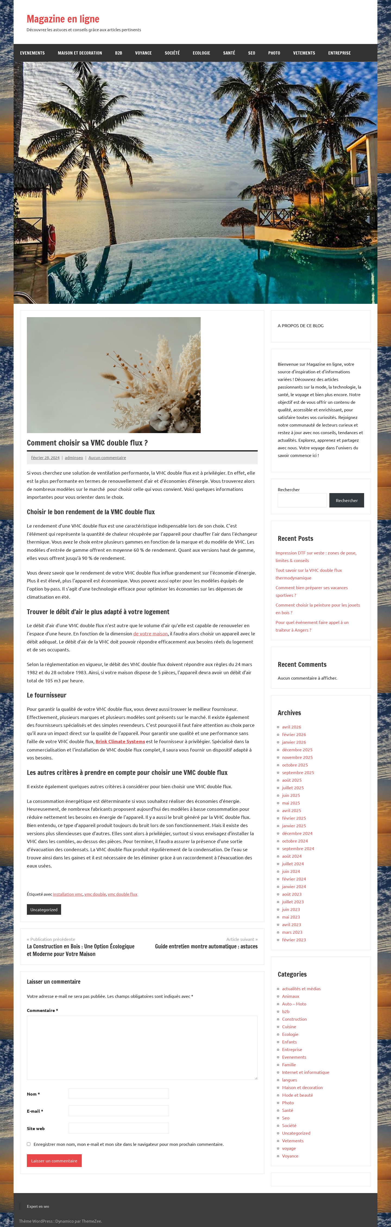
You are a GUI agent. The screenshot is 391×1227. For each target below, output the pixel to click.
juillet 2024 (293, 863)
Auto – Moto (294, 1003)
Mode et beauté (297, 1094)
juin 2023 (291, 909)
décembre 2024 (297, 833)
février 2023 (294, 939)
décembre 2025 (297, 749)
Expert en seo (38, 1206)
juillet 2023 (293, 901)
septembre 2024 (298, 848)
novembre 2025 (297, 757)
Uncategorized (44, 909)
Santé (229, 53)
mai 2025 (291, 802)
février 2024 (294, 878)
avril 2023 (291, 924)
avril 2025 (291, 810)
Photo (274, 53)
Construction (294, 1018)
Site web (36, 1128)
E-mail (35, 1111)
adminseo (74, 457)
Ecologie (201, 53)
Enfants (289, 1041)
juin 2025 (291, 795)
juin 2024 (291, 871)
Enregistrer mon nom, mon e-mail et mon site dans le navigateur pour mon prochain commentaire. (129, 1144)
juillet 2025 (293, 787)
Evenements (32, 53)
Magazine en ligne (68, 18)
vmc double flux (122, 894)
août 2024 (292, 856)
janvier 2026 (294, 742)
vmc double (95, 894)
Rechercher (289, 489)
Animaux (290, 996)
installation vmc (68, 894)
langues (289, 1079)
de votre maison (150, 633)
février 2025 (294, 818)
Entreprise (339, 53)
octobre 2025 (295, 764)
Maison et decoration (80, 53)
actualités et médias (301, 988)
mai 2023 (291, 916)
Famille (289, 1064)
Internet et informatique (305, 1072)
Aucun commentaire (107, 457)
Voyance (143, 53)
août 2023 (292, 894)
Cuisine (289, 1026)
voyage (289, 1148)
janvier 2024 (294, 886)
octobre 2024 (295, 840)
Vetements (304, 53)
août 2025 (292, 780)
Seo (251, 53)
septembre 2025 (298, 772)
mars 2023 (292, 932)
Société (172, 53)
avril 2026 (291, 726)
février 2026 (294, 734)
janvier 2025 (294, 825)
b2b (118, 53)
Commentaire (42, 1010)
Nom (33, 1094)
